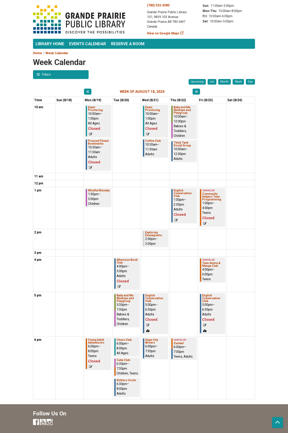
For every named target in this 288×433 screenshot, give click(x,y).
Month (224, 81)
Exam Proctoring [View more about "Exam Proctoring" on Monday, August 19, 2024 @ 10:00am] (95, 108)
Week (238, 81)
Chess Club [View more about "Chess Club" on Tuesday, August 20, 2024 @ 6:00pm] (124, 339)
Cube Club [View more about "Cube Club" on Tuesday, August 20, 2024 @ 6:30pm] (123, 360)
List (212, 81)
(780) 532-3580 (158, 5)
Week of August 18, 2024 (142, 91)
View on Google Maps (163, 33)
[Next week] (196, 92)
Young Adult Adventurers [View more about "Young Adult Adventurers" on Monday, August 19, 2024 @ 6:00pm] (96, 341)
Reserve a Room (127, 43)
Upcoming (197, 81)
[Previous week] (87, 92)
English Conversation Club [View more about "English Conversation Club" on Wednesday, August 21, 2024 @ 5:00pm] (154, 298)
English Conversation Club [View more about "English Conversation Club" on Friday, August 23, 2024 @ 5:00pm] (211, 298)
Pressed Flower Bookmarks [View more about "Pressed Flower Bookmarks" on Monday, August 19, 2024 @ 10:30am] (98, 142)
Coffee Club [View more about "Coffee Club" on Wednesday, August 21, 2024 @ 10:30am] (153, 140)
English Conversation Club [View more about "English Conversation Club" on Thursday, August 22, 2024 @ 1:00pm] (183, 193)
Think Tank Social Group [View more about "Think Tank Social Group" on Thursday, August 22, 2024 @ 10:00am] (182, 144)
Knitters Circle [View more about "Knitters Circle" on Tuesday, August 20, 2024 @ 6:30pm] (126, 380)
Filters (46, 74)
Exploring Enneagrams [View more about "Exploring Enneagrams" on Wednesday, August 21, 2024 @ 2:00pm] (153, 234)
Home (37, 53)
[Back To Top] (277, 422)
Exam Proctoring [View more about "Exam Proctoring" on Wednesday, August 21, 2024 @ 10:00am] (152, 108)
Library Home (50, 43)
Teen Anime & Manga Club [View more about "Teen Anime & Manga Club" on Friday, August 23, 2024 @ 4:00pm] (211, 264)
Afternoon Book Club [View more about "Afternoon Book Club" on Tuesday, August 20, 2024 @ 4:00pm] (127, 261)
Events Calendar (87, 43)
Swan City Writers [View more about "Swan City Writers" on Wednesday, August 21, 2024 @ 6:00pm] (151, 341)
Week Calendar (56, 53)
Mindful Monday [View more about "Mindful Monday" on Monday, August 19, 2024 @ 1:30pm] (99, 190)
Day (250, 81)
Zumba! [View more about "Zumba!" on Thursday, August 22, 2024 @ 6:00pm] (179, 343)
